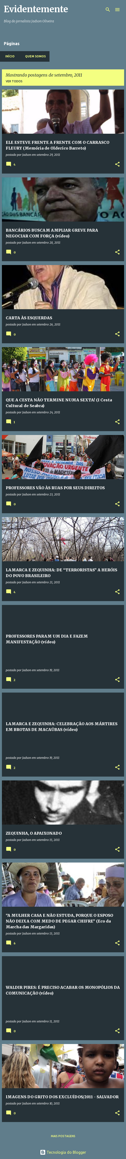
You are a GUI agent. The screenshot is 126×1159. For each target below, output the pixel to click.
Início (8, 56)
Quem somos (34, 56)
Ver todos (14, 81)
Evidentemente (36, 9)
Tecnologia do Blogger (63, 1152)
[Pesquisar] (108, 9)
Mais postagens (63, 1136)
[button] (117, 164)
